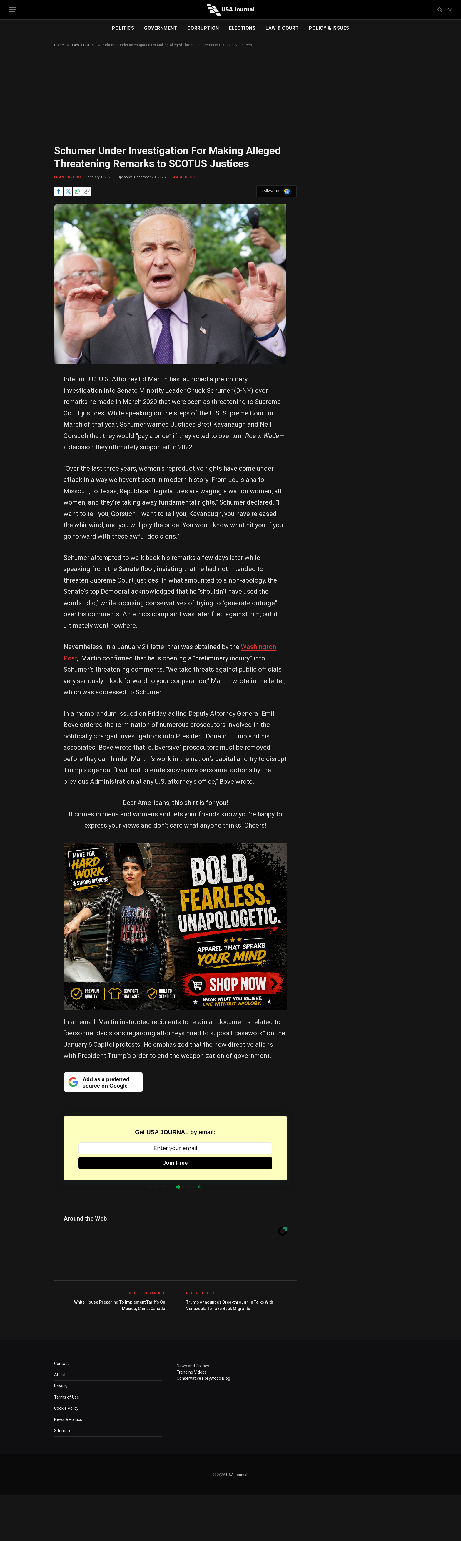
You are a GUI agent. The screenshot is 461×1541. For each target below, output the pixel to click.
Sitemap (62, 1430)
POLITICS (123, 28)
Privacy (61, 1386)
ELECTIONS (242, 28)
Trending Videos (192, 1372)
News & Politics (68, 1419)
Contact (61, 1363)
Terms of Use (66, 1397)
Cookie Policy (66, 1408)
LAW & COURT (282, 28)
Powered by (175, 1186)
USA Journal (236, 1474)
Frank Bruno (67, 177)
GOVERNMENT (160, 28)
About (60, 1374)
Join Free (175, 1163)
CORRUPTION (203, 28)
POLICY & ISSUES (329, 28)
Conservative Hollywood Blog (203, 1378)
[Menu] (12, 9)
